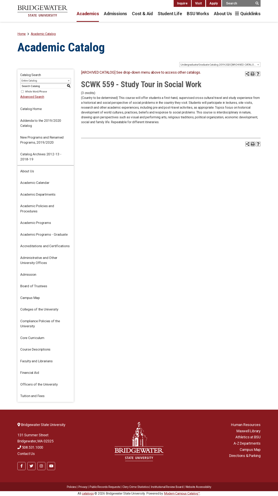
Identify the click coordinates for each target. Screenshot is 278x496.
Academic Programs (35, 223)
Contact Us (26, 453)
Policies (71, 487)
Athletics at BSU (248, 437)
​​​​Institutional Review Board (167, 487)
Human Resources (246, 425)
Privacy (83, 487)
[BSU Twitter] (31, 466)
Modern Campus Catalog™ (182, 493)
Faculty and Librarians (36, 361)
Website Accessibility (198, 487)
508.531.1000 (30, 447)
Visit (198, 3)
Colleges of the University (39, 309)
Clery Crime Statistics (135, 487)
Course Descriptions (35, 349)
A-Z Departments (247, 443)
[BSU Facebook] (21, 466)
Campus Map (30, 298)
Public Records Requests (105, 487)
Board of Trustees (33, 286)
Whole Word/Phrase (36, 91)
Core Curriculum (32, 338)
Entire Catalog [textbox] (29, 80)
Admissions (115, 13)
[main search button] (257, 3)
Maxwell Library (248, 431)
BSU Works (198, 13)
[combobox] (219, 64)
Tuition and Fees (32, 396)
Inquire (182, 3)
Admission (28, 274)
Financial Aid (29, 373)
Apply (214, 3)
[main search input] (241, 3)
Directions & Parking (245, 456)
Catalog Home (31, 109)
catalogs (88, 493)
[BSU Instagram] (41, 466)
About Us (223, 13)
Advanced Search (32, 97)
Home (21, 34)
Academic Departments (38, 194)
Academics (88, 13)
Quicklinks (250, 13)
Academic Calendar (34, 183)
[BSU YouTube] (51, 466)
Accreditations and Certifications (45, 246)
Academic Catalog (43, 34)
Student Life (170, 13)
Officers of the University (39, 384)
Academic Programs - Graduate (43, 234)
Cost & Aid (142, 13)
